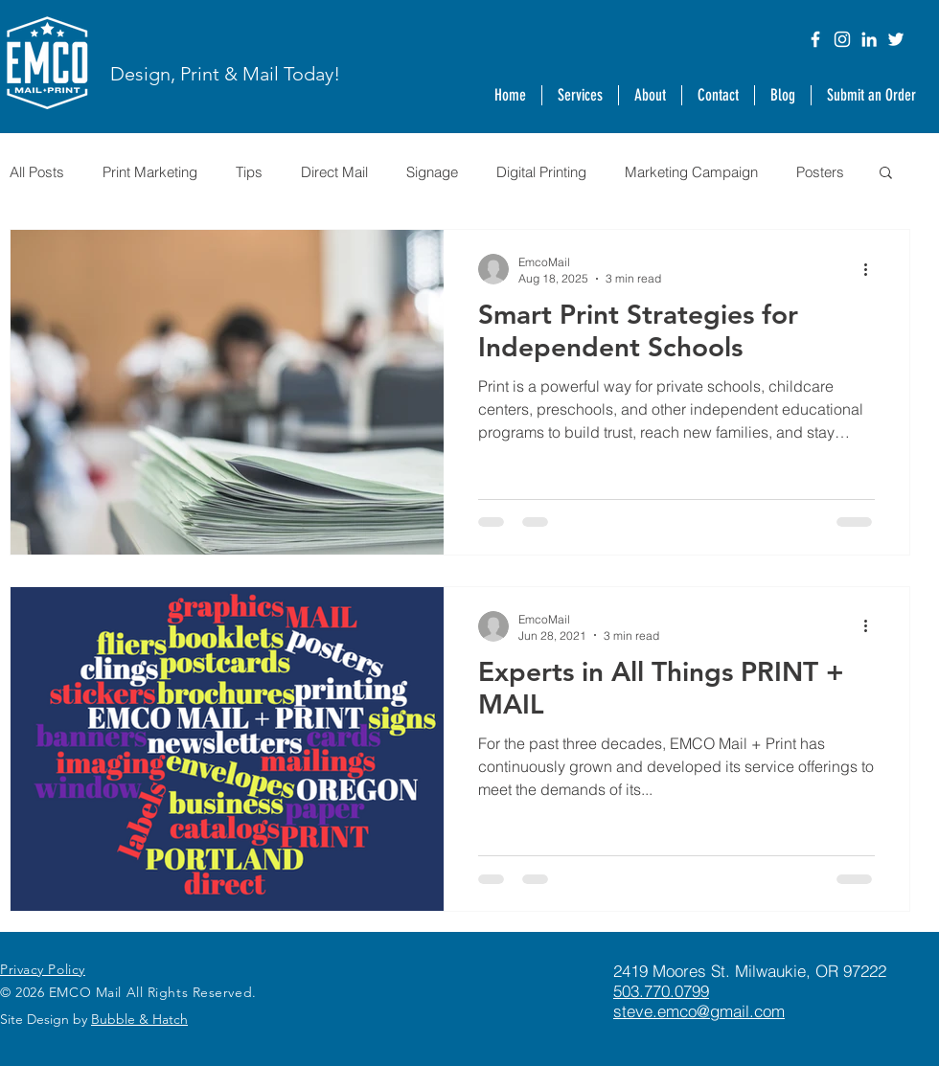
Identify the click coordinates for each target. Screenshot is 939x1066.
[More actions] (871, 269)
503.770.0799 (661, 991)
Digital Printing (541, 172)
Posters (820, 172)
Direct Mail (334, 172)
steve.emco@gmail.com (699, 1011)
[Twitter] (895, 39)
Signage (432, 172)
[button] (649, 95)
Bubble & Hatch (139, 1019)
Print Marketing (150, 172)
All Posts (37, 172)
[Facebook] (815, 39)
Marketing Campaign (691, 172)
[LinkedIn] (869, 39)
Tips (249, 172)
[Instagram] (842, 39)
